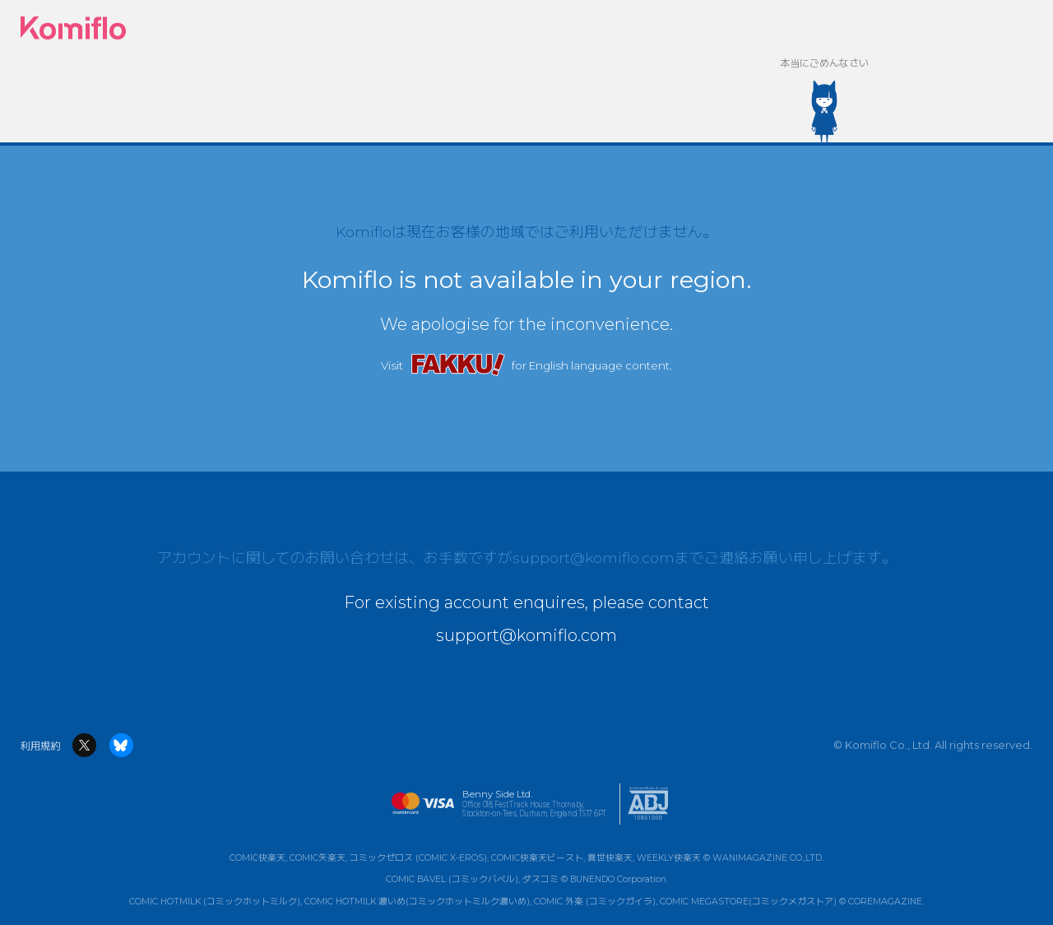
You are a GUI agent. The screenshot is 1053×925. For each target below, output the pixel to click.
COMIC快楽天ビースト (537, 858)
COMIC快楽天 (257, 858)
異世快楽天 (610, 858)
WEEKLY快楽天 (669, 858)
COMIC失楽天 (318, 858)
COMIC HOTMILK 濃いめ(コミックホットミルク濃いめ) (417, 901)
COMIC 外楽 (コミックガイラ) (595, 901)
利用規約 (40, 746)
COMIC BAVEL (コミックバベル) (452, 879)
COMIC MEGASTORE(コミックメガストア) (748, 901)
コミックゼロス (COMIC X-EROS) (418, 858)
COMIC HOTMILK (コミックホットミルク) (214, 901)
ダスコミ (540, 879)
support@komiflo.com (594, 557)
